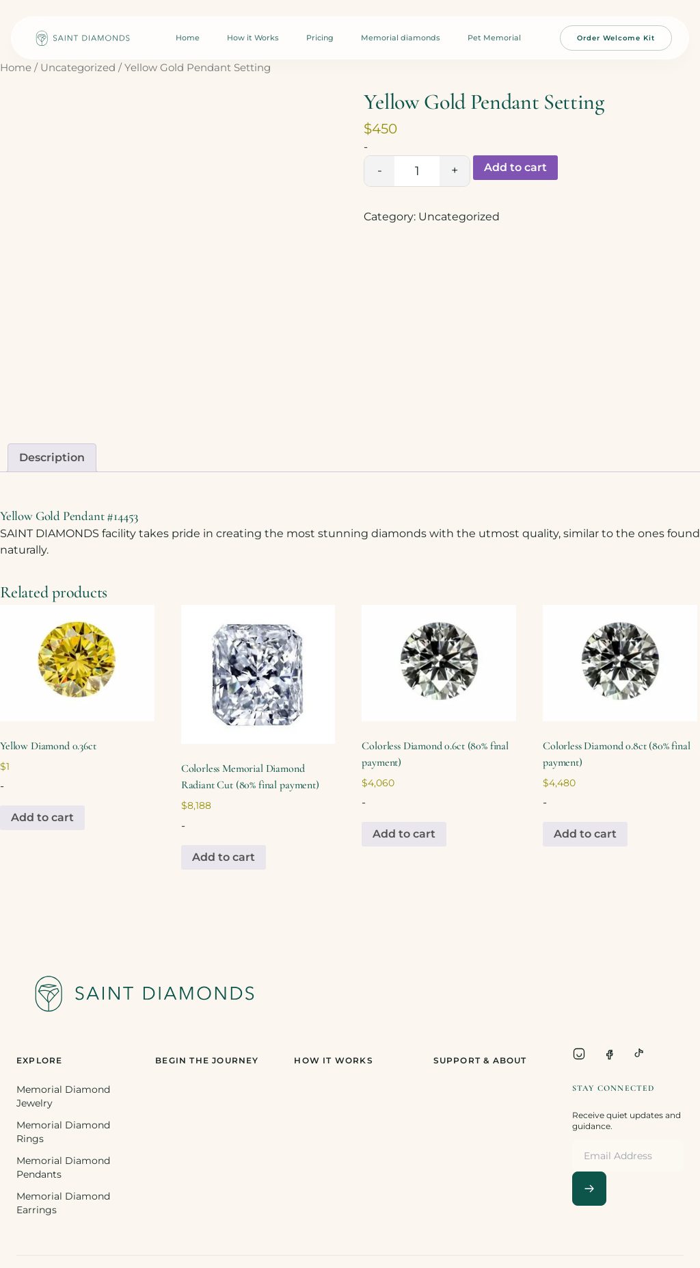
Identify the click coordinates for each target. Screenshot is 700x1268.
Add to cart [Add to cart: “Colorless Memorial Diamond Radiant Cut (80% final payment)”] (223, 857)
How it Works (253, 37)
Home (188, 37)
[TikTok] (639, 1054)
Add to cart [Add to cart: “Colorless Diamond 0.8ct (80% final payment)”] (585, 833)
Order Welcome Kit (616, 38)
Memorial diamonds (400, 37)
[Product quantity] (416, 171)
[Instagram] (579, 1054)
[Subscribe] (589, 1189)
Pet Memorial (494, 37)
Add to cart (515, 167)
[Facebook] (609, 1054)
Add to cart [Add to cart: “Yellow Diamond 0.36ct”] (42, 817)
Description (52, 457)
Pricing (320, 37)
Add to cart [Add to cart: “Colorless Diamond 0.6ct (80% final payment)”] (404, 833)
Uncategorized (78, 68)
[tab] (52, 457)
